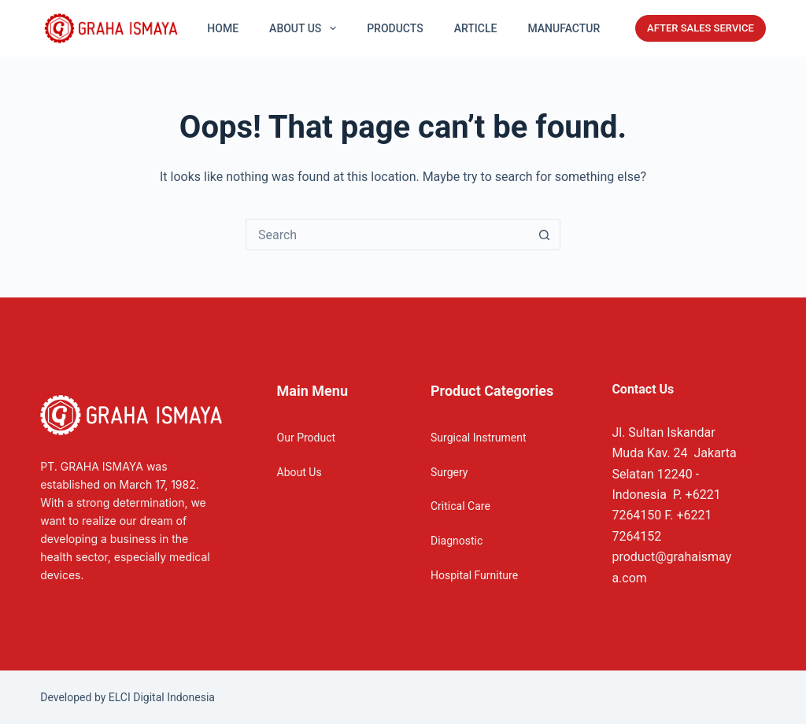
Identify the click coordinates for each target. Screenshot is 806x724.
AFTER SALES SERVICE (700, 28)
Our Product (306, 437)
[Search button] (544, 234)
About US (305, 28)
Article (475, 28)
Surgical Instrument (479, 437)
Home (222, 28)
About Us (299, 472)
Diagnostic (456, 540)
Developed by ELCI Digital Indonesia (127, 697)
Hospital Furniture (474, 575)
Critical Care (460, 506)
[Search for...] (387, 234)
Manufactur (563, 28)
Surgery (449, 472)
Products (395, 28)
